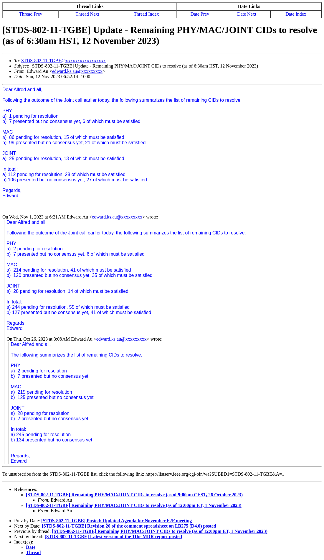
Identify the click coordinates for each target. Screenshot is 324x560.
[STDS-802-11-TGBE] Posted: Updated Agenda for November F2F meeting (116, 520)
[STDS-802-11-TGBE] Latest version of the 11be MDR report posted (113, 536)
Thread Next (87, 14)
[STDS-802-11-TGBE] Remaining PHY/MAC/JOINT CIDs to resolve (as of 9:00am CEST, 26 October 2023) (134, 494)
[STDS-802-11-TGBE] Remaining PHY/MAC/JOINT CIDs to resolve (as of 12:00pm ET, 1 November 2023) (134, 505)
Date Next (246, 14)
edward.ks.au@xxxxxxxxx (77, 71)
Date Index (295, 14)
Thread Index (146, 14)
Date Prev (200, 14)
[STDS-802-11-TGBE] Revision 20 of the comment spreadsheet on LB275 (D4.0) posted (129, 525)
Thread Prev (30, 14)
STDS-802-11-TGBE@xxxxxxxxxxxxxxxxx (63, 60)
